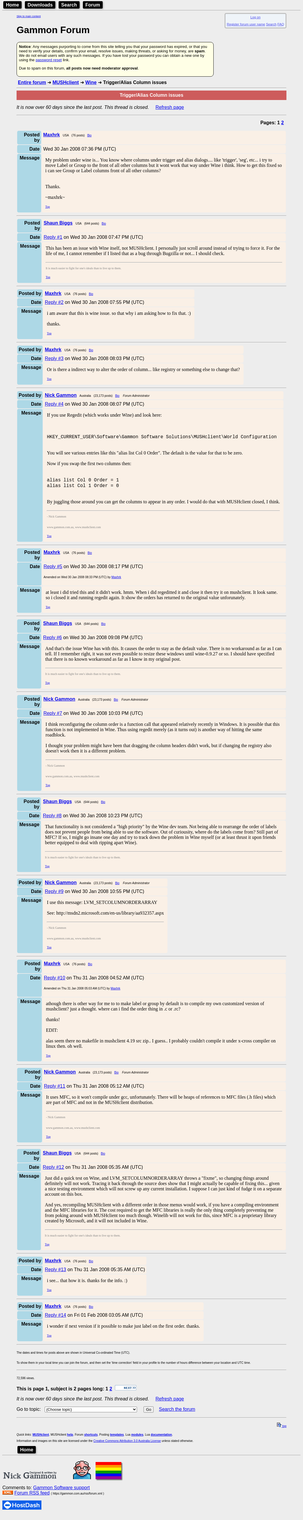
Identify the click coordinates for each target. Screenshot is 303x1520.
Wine (90, 82)
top (281, 1430)
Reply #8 (52, 820)
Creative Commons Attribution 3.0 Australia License (127, 1445)
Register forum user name (246, 24)
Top (47, 206)
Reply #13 (55, 1273)
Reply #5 (52, 570)
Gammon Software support (61, 1492)
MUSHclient (65, 82)
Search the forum (177, 1413)
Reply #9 (54, 895)
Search (69, 4)
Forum (93, 4)
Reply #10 (54, 982)
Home (12, 4)
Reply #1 (52, 237)
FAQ (281, 24)
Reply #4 (54, 404)
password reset (49, 60)
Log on (255, 17)
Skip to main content (29, 16)
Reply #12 (53, 1171)
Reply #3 (54, 358)
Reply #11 (54, 1090)
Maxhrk (116, 581)
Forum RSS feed (31, 1497)
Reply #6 (52, 641)
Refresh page (170, 107)
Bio (89, 135)
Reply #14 (55, 1319)
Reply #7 (52, 717)
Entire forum (32, 82)
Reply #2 (54, 302)
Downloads (40, 4)
